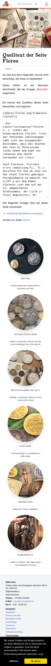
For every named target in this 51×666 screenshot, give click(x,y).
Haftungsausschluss (14, 632)
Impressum (10, 625)
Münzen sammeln (13, 615)
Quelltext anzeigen (31, 213)
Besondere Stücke (13, 619)
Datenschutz (11, 628)
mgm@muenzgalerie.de (23, 601)
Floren (8, 68)
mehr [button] (40, 654)
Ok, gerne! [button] (36, 661)
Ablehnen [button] (13, 661)
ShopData (12, 213)
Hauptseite (10, 612)
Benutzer (42, 89)
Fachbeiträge (11, 622)
